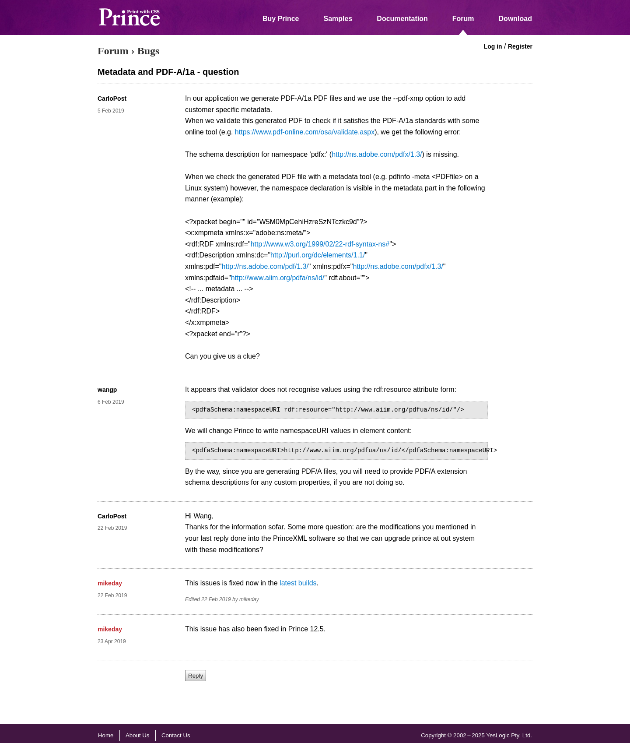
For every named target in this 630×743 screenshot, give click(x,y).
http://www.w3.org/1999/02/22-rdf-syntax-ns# (320, 244)
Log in (493, 46)
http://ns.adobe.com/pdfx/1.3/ (377, 154)
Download (515, 18)
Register (520, 46)
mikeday (110, 583)
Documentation (402, 18)
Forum (463, 18)
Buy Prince (280, 18)
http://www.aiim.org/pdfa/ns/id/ (277, 278)
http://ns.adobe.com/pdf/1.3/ (265, 266)
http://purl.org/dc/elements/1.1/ (317, 255)
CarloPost (112, 98)
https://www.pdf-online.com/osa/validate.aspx (304, 132)
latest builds (298, 583)
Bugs (148, 50)
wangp (107, 389)
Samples (338, 18)
